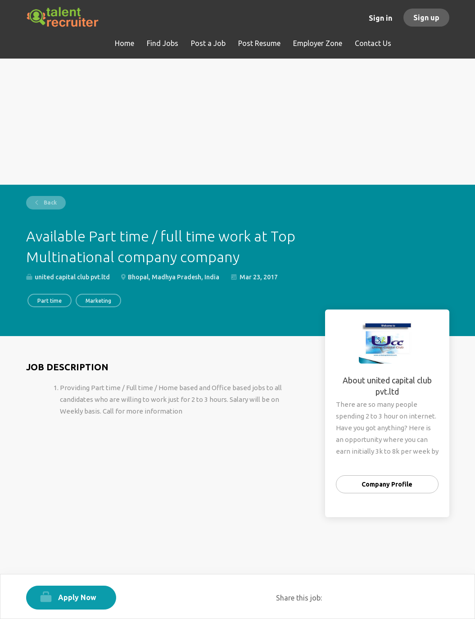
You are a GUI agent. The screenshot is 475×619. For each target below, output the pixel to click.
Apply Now (77, 597)
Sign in (380, 18)
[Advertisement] (237, 122)
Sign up (426, 18)
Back (49, 202)
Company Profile (387, 484)
